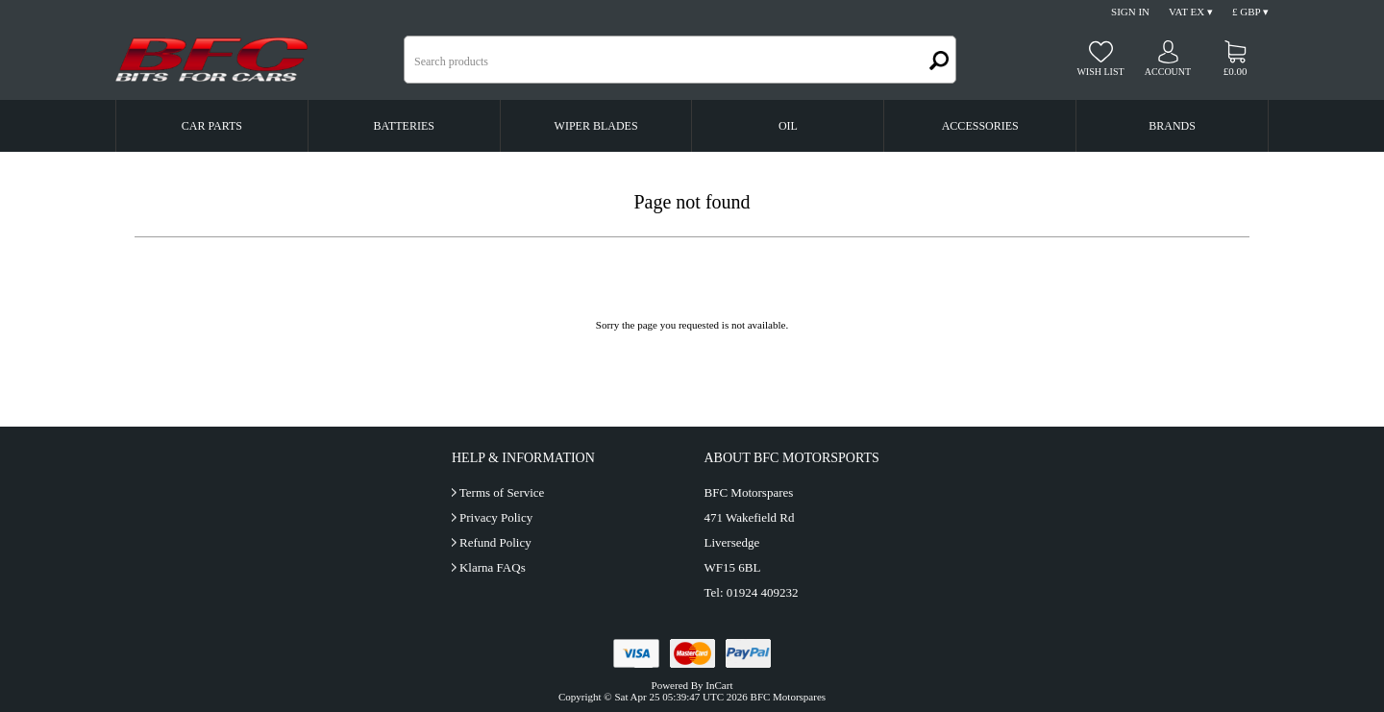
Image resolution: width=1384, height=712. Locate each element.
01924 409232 (763, 592)
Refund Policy (495, 542)
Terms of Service (502, 492)
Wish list (1100, 71)
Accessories (980, 126)
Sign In (1130, 11)
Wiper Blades (596, 126)
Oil (788, 126)
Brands (1172, 126)
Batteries (404, 126)
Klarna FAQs (492, 567)
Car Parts (212, 126)
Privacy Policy (495, 517)
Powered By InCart (692, 685)
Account (1168, 71)
